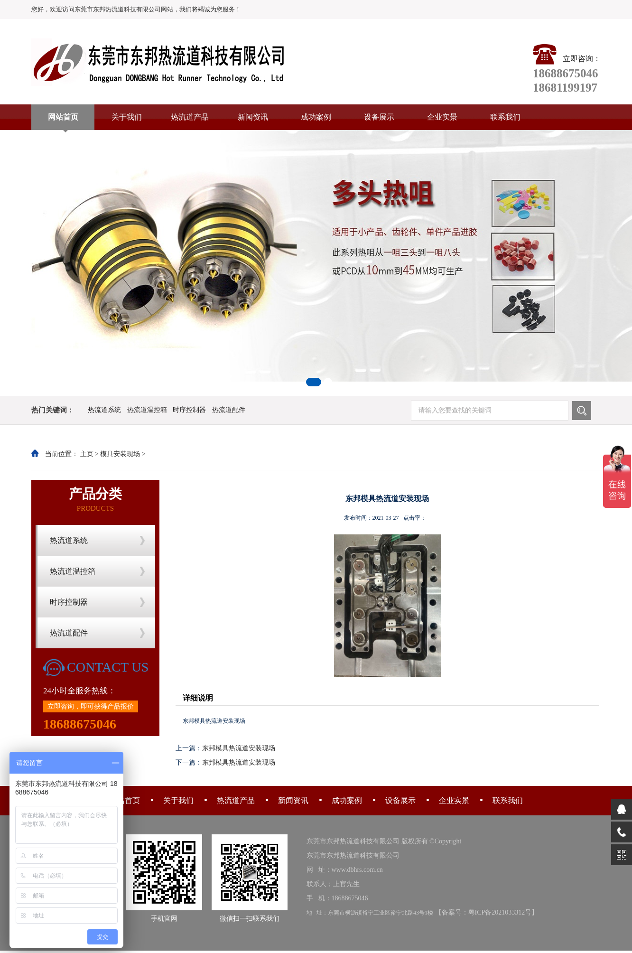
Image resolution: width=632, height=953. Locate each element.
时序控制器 (189, 409)
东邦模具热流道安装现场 (238, 748)
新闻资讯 (253, 117)
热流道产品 (190, 117)
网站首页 (63, 117)
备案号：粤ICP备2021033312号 (487, 912)
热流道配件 (228, 409)
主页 (86, 454)
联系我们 (505, 117)
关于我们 (127, 117)
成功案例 (316, 117)
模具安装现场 (120, 454)
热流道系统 (104, 409)
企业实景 (442, 117)
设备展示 (379, 117)
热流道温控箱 (147, 409)
